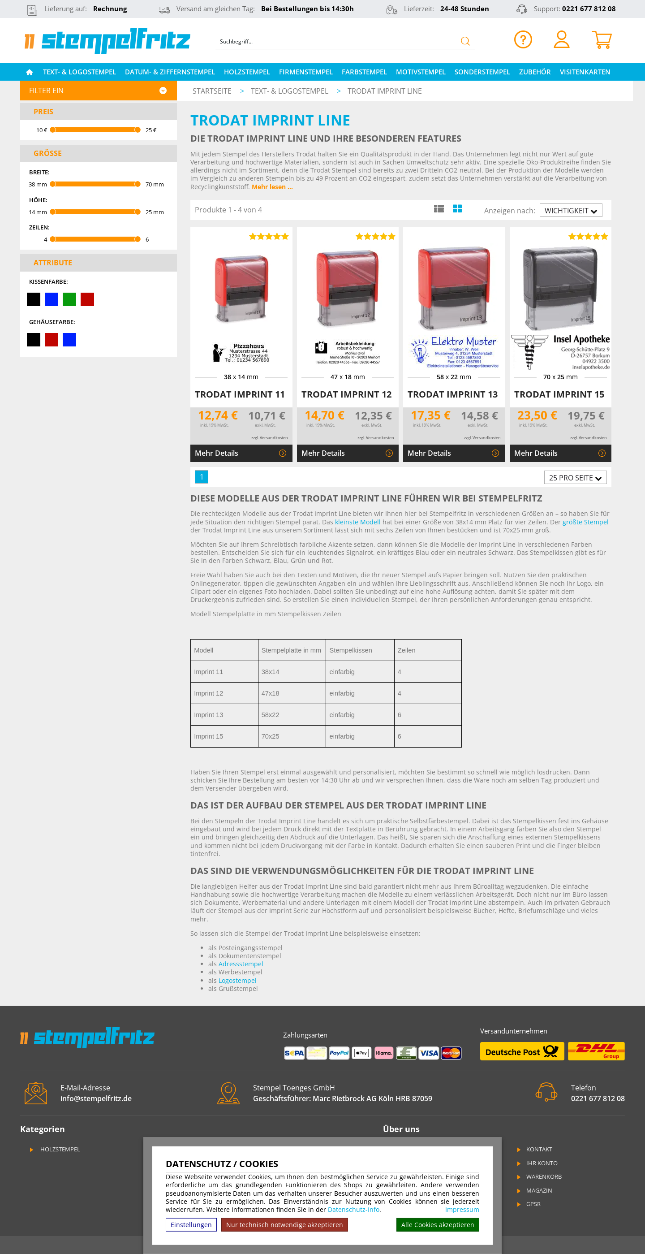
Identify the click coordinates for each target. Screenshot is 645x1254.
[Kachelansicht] (457, 208)
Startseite (212, 91)
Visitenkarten (585, 71)
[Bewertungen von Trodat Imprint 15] (587, 236)
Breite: (39, 172)
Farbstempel (364, 71)
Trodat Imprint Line (385, 91)
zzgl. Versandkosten (269, 438)
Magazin (534, 1190)
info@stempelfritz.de (96, 1098)
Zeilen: (39, 227)
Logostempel (238, 980)
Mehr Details (216, 453)
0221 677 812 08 (589, 8)
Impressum (462, 1210)
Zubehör (535, 71)
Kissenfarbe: (48, 281)
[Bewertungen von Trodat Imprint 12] (374, 236)
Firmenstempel (306, 71)
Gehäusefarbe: (52, 322)
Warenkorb (539, 1176)
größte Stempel (586, 522)
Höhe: (38, 200)
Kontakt (534, 1149)
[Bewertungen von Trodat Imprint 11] (268, 236)
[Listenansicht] (439, 208)
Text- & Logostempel (79, 71)
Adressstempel (241, 964)
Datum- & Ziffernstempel (170, 71)
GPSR (528, 1204)
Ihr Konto (537, 1163)
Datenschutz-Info (353, 1209)
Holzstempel (247, 71)
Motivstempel (421, 71)
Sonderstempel (482, 71)
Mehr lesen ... (272, 186)
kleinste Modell (358, 522)
